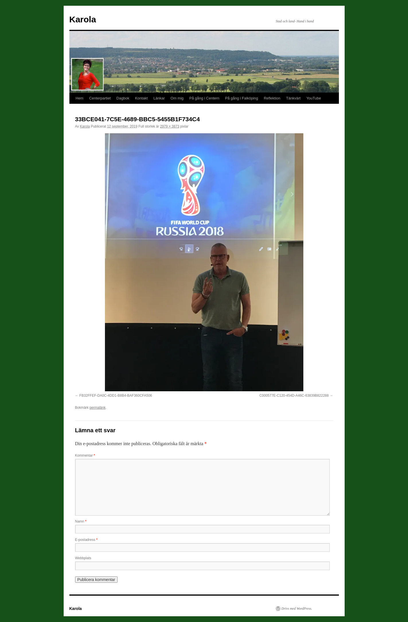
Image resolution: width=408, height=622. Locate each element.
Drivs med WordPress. (297, 609)
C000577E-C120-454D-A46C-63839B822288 (294, 396)
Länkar (159, 98)
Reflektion (272, 98)
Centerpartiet (100, 98)
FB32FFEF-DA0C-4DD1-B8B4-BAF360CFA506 (115, 396)
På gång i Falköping (241, 98)
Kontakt (141, 98)
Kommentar (85, 455)
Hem (79, 98)
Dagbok (122, 98)
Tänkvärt (293, 98)
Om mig (177, 98)
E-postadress (86, 540)
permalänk (97, 408)
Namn (81, 521)
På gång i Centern (204, 98)
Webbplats (83, 558)
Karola (82, 19)
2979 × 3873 (169, 126)
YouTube (313, 98)
